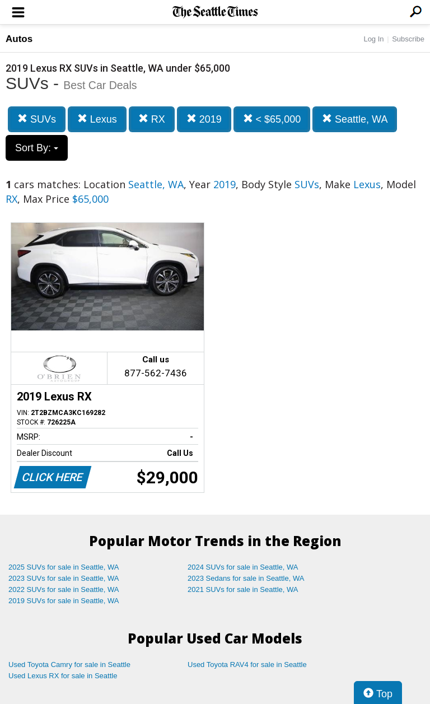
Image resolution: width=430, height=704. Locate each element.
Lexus (97, 119)
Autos (19, 39)
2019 (204, 119)
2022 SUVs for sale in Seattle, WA (63, 589)
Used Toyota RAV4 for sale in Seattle (247, 664)
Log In (373, 39)
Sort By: (36, 147)
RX (151, 119)
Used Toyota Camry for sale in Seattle (69, 664)
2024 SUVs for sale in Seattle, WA (243, 567)
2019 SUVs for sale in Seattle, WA (63, 600)
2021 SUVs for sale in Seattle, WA (243, 589)
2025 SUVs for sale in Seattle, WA (63, 567)
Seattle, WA (354, 119)
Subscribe (408, 39)
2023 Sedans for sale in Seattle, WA (246, 578)
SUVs (36, 119)
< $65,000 (272, 119)
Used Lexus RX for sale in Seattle (62, 676)
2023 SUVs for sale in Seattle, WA (63, 578)
